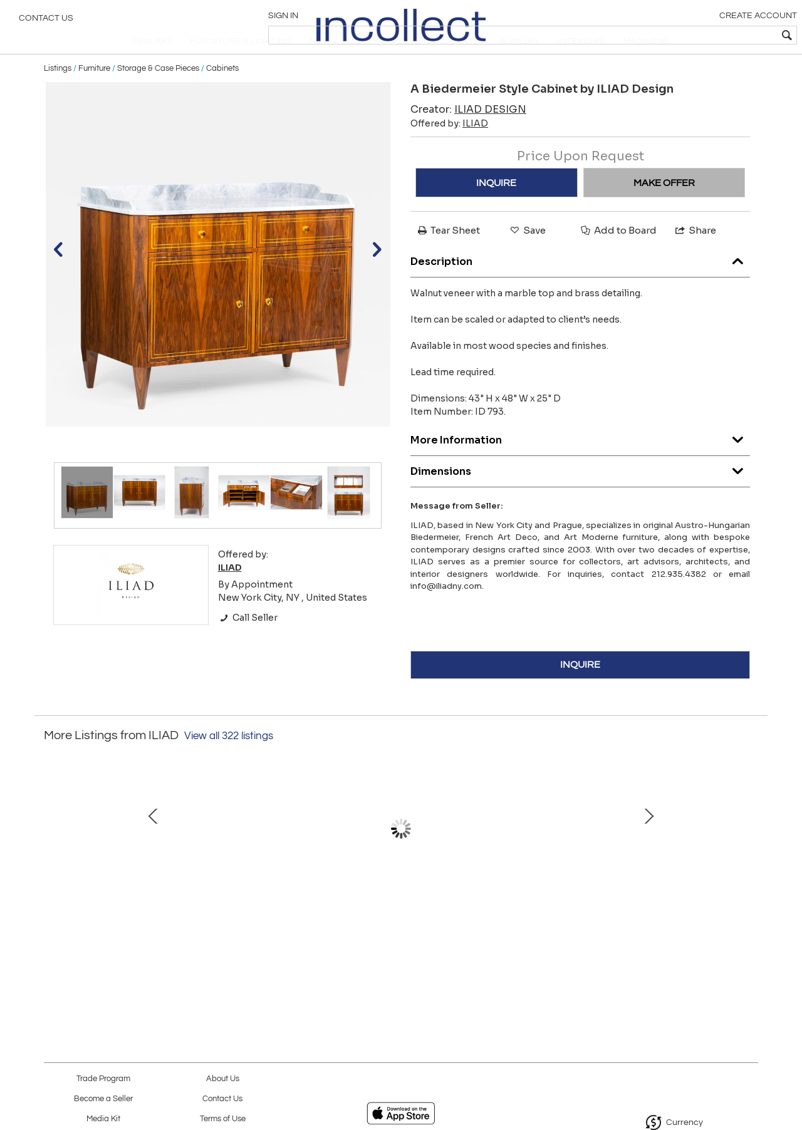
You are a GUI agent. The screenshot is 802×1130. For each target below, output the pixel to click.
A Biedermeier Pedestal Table (661, 919)
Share (695, 258)
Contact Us (46, 22)
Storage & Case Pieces (158, 95)
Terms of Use (223, 1119)
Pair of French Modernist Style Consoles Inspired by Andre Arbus (398, 932)
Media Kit (103, 1119)
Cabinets (222, 95)
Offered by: (449, 151)
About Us (222, 1079)
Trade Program (103, 1079)
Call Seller (248, 644)
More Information (580, 464)
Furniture (94, 95)
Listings (57, 95)
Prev (53, 869)
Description (580, 285)
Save (527, 258)
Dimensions (580, 495)
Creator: (468, 136)
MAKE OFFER (664, 210)
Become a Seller (103, 1099)
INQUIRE (496, 210)
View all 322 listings (228, 763)
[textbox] (702, 35)
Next (748, 869)
